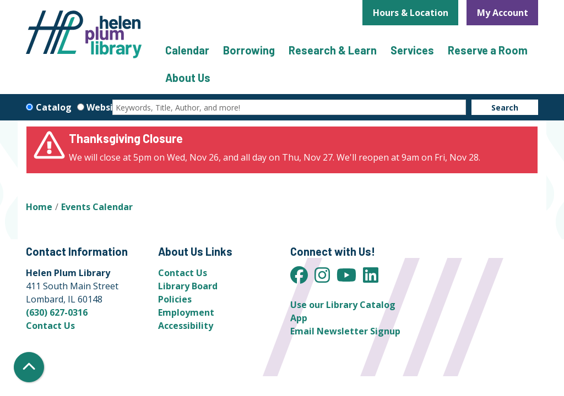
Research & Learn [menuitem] (333, 50)
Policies (175, 299)
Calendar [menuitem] (187, 50)
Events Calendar (97, 207)
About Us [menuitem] (187, 77)
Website (104, 107)
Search (504, 107)
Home (39, 207)
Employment (186, 312)
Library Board (188, 286)
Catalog (54, 107)
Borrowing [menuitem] (249, 50)
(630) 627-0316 (57, 312)
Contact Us (50, 326)
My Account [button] (502, 13)
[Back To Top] (29, 367)
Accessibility (185, 326)
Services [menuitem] (412, 50)
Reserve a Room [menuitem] (488, 50)
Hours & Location (410, 13)
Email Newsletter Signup (345, 331)
